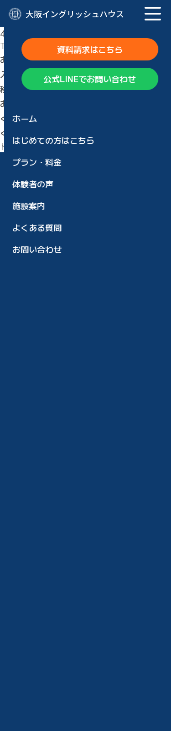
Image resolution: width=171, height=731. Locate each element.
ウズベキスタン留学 (69, 492)
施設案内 (40, 541)
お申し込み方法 (53, 565)
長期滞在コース (61, 443)
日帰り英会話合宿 (65, 459)
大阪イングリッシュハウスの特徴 (85, 377)
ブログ (36, 664)
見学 (40, 639)
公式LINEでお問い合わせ (85, 322)
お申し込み (52, 590)
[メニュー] (152, 13)
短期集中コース (61, 426)
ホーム (36, 353)
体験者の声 (44, 516)
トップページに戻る (37, 146)
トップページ (49, 118)
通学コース (52, 475)
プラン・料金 (48, 402)
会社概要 (40, 688)
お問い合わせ (48, 615)
